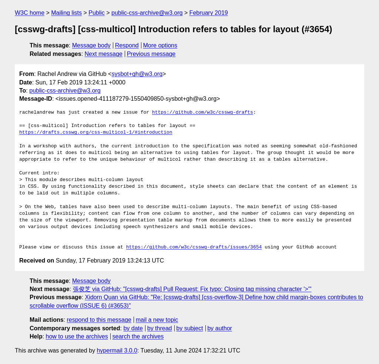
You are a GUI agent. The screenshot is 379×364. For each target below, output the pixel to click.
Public (96, 13)
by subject (189, 328)
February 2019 (209, 13)
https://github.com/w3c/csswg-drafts (202, 112)
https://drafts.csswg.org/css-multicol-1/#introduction (95, 132)
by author (219, 328)
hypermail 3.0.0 (117, 350)
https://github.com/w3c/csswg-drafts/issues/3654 (194, 247)
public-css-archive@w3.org (146, 13)
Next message (104, 54)
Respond (127, 45)
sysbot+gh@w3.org (136, 74)
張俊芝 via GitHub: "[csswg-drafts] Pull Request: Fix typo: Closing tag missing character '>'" (192, 289)
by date (132, 328)
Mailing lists (66, 13)
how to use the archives (77, 336)
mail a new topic (157, 320)
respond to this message (99, 320)
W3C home (29, 13)
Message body (91, 45)
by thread (159, 328)
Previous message (151, 54)
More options (160, 45)
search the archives (138, 336)
